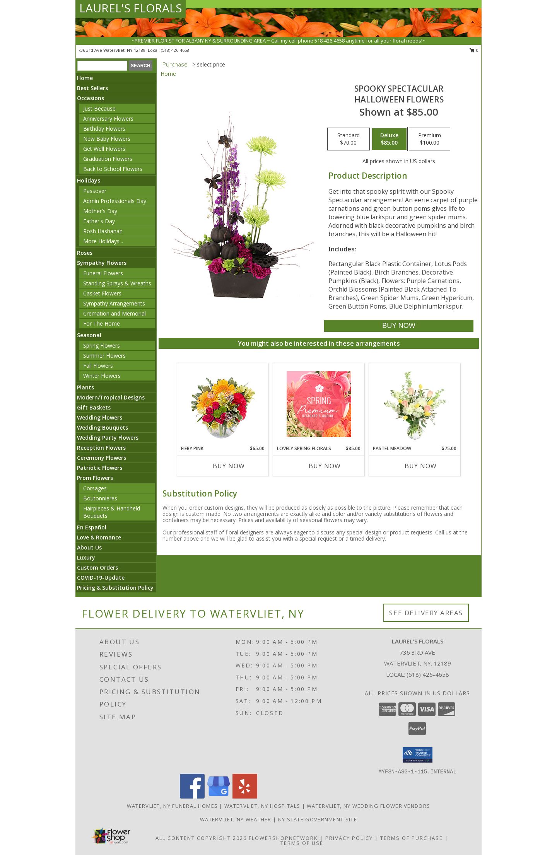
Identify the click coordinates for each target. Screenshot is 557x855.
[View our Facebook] (192, 796)
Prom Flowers (95, 477)
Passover (94, 191)
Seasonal (89, 335)
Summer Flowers (104, 355)
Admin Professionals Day (114, 201)
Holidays (88, 180)
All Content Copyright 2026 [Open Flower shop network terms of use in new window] (201, 838)
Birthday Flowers (104, 128)
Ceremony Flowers (101, 457)
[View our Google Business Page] (218, 796)
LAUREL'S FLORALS (130, 8)
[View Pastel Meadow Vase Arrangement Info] (415, 404)
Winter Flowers (102, 375)
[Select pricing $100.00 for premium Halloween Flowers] (429, 139)
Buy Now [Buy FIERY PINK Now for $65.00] (229, 466)
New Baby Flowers (106, 138)
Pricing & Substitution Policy (115, 587)
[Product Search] (102, 66)
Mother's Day (100, 211)
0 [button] (474, 50)
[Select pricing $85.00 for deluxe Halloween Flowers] (389, 139)
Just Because (99, 108)
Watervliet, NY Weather (236, 819)
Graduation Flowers (107, 158)
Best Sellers (92, 88)
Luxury (86, 557)
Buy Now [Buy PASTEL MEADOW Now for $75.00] (421, 466)
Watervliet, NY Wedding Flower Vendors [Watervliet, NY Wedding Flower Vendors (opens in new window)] (368, 805)
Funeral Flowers (103, 273)
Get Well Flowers (104, 148)
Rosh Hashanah (103, 231)
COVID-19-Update (101, 577)
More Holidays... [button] (103, 241)
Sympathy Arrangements (114, 303)
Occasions (90, 98)
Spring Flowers (101, 345)
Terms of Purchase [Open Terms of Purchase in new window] (411, 838)
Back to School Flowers (112, 168)
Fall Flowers (98, 365)
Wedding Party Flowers (107, 437)
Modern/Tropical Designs (111, 397)
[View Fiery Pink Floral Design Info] (223, 404)
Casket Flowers (102, 293)
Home (85, 78)
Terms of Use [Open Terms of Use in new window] (301, 843)
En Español (91, 527)
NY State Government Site (317, 819)
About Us (89, 547)
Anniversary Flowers (108, 118)
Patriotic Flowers (99, 467)
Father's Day (99, 221)
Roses (84, 252)
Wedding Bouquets (102, 427)
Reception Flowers (101, 447)
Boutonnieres (100, 498)
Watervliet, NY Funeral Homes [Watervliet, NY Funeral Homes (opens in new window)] (172, 805)
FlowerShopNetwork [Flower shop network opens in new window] (283, 838)
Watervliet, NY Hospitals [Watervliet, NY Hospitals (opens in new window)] (262, 805)
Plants (85, 387)
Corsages (95, 488)
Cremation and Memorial (114, 313)
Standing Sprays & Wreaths (117, 283)
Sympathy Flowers (101, 262)
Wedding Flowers (99, 417)
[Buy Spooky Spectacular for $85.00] (398, 326)
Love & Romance (99, 537)
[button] (417, 755)
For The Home (101, 323)
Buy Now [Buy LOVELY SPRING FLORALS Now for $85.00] (325, 466)
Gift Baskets (94, 407)
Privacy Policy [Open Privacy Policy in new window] (349, 838)
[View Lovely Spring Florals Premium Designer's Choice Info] (319, 404)
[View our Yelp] (244, 796)
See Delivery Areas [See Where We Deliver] (426, 612)
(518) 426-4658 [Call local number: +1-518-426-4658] (175, 50)
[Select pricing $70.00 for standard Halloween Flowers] (348, 139)
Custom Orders (97, 567)
